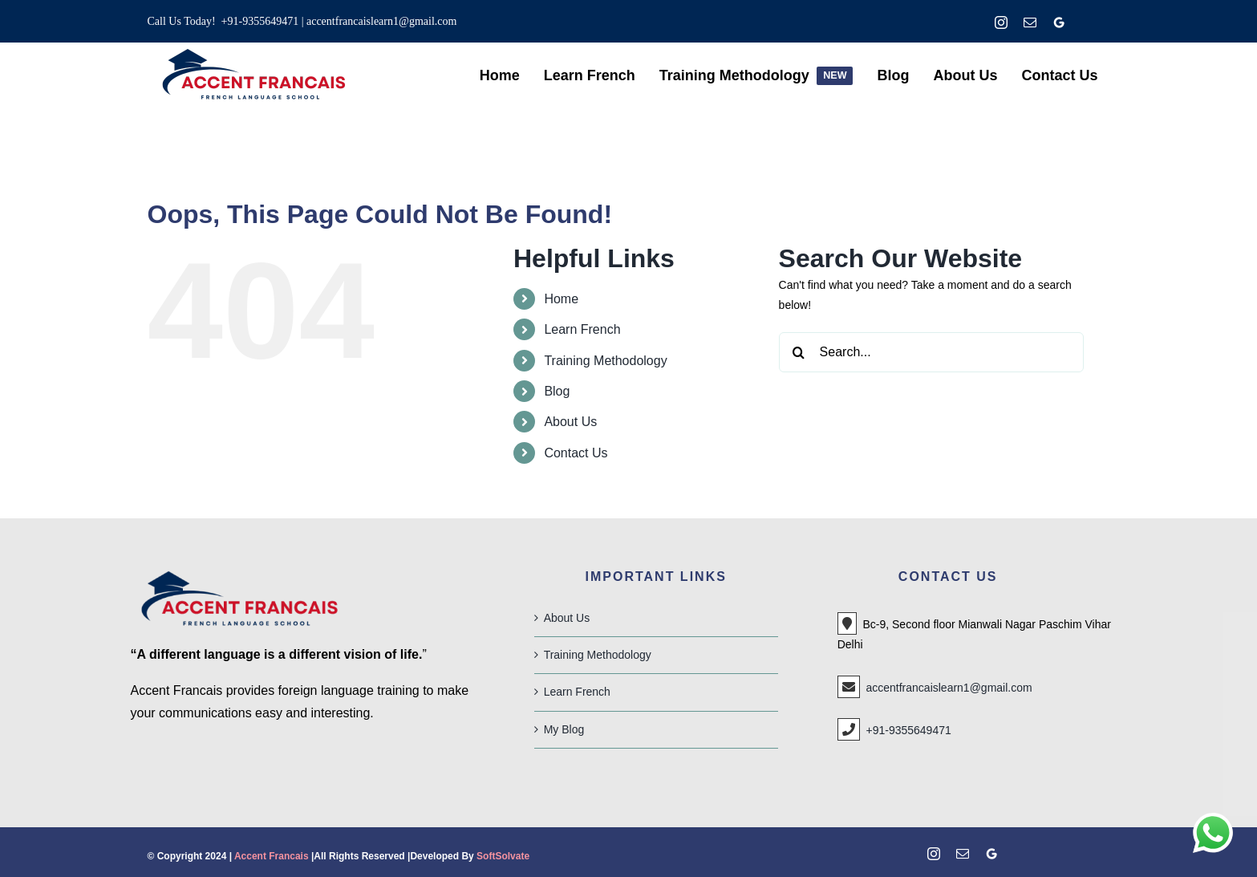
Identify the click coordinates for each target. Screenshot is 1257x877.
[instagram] (1001, 22)
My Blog (564, 729)
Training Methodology (605, 360)
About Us (570, 421)
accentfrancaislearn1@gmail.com (381, 21)
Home (561, 299)
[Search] (799, 352)
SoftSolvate (502, 856)
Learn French (582, 329)
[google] (1058, 22)
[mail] (1030, 22)
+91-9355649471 (260, 21)
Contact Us (575, 453)
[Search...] (931, 352)
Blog (557, 391)
